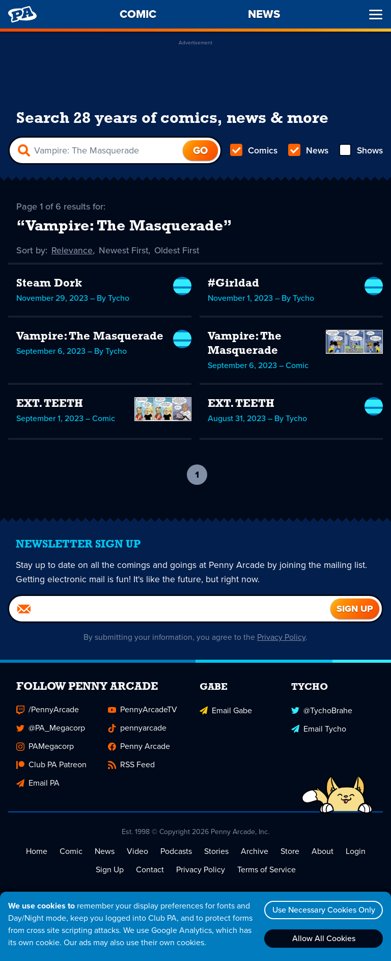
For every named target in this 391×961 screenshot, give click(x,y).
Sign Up (110, 870)
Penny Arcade (139, 747)
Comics (254, 151)
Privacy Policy (282, 638)
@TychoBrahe (321, 710)
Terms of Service (266, 870)
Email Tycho (318, 729)
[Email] (170, 609)
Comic (71, 852)
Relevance (72, 251)
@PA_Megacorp (50, 729)
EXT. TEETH (49, 404)
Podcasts (176, 852)
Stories (216, 852)
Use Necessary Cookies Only (322, 910)
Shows (360, 151)
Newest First (124, 251)
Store (290, 852)
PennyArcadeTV (142, 710)
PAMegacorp (45, 747)
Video (137, 852)
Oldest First (179, 251)
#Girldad (233, 284)
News (307, 151)
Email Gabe (226, 710)
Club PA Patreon (51, 765)
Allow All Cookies (322, 938)
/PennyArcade (47, 710)
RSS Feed (131, 765)
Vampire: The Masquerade (89, 337)
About (322, 852)
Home (36, 852)
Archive (254, 852)
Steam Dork (49, 284)
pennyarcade (137, 729)
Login (356, 852)
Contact (150, 870)
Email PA (38, 784)
